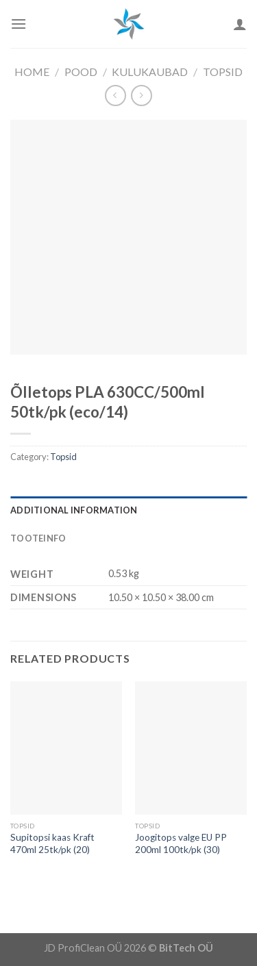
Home (31, 71)
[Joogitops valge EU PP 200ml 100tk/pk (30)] (191, 748)
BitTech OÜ (186, 948)
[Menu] (18, 23)
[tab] (128, 510)
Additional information (74, 510)
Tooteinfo (38, 538)
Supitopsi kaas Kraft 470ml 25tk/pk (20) (52, 843)
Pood (80, 71)
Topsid (223, 71)
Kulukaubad (150, 71)
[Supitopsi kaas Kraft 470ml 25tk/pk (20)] (66, 748)
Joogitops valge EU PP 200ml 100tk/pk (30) (181, 843)
